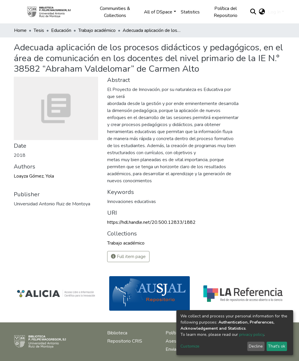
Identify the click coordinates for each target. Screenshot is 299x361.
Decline (256, 346)
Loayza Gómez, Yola (34, 176)
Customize (189, 346)
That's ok (276, 346)
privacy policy (251, 334)
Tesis (39, 30)
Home (20, 30)
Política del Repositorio (225, 12)
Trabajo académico (97, 30)
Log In (274, 12)
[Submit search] (253, 12)
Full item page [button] (128, 256)
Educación (61, 30)
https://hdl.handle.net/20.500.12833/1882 (151, 222)
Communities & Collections (115, 12)
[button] (262, 12)
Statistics (190, 12)
